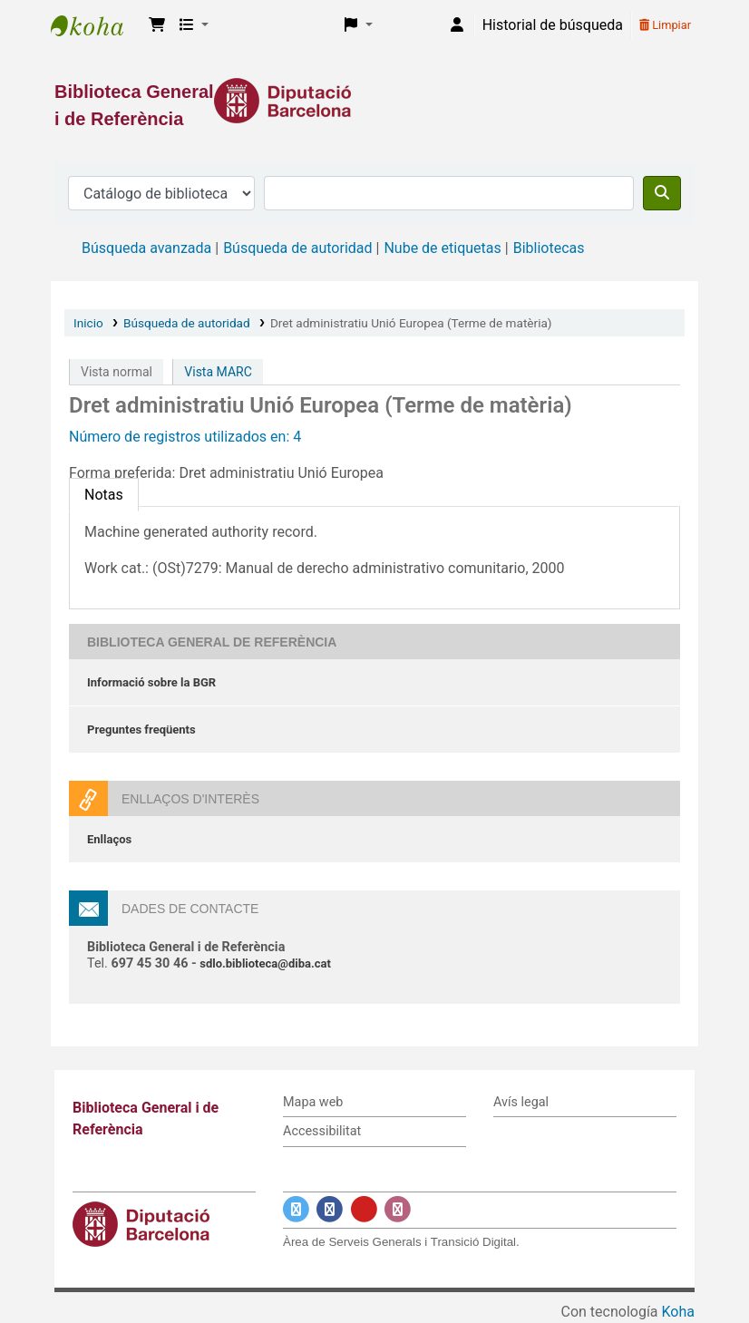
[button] (156, 25)
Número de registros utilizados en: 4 (185, 436)
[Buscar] (662, 193)
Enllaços (109, 839)
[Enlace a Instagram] (397, 1209)
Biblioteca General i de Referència (96, 25)
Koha (678, 1311)
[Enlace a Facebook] (329, 1209)
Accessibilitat (322, 1131)
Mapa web (313, 1102)
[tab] (104, 494)
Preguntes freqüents (141, 729)
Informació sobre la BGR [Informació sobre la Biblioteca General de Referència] (151, 682)
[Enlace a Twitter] (296, 1209)
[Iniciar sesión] (457, 25)
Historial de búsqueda (552, 25)
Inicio (88, 323)
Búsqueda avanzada (146, 248)
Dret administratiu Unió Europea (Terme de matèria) (411, 323)
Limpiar (665, 25)
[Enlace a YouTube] (364, 1209)
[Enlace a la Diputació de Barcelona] (374, 100)
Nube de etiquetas (442, 248)
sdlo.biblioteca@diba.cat (265, 963)
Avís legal (521, 1102)
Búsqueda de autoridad (297, 248)
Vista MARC (217, 372)
